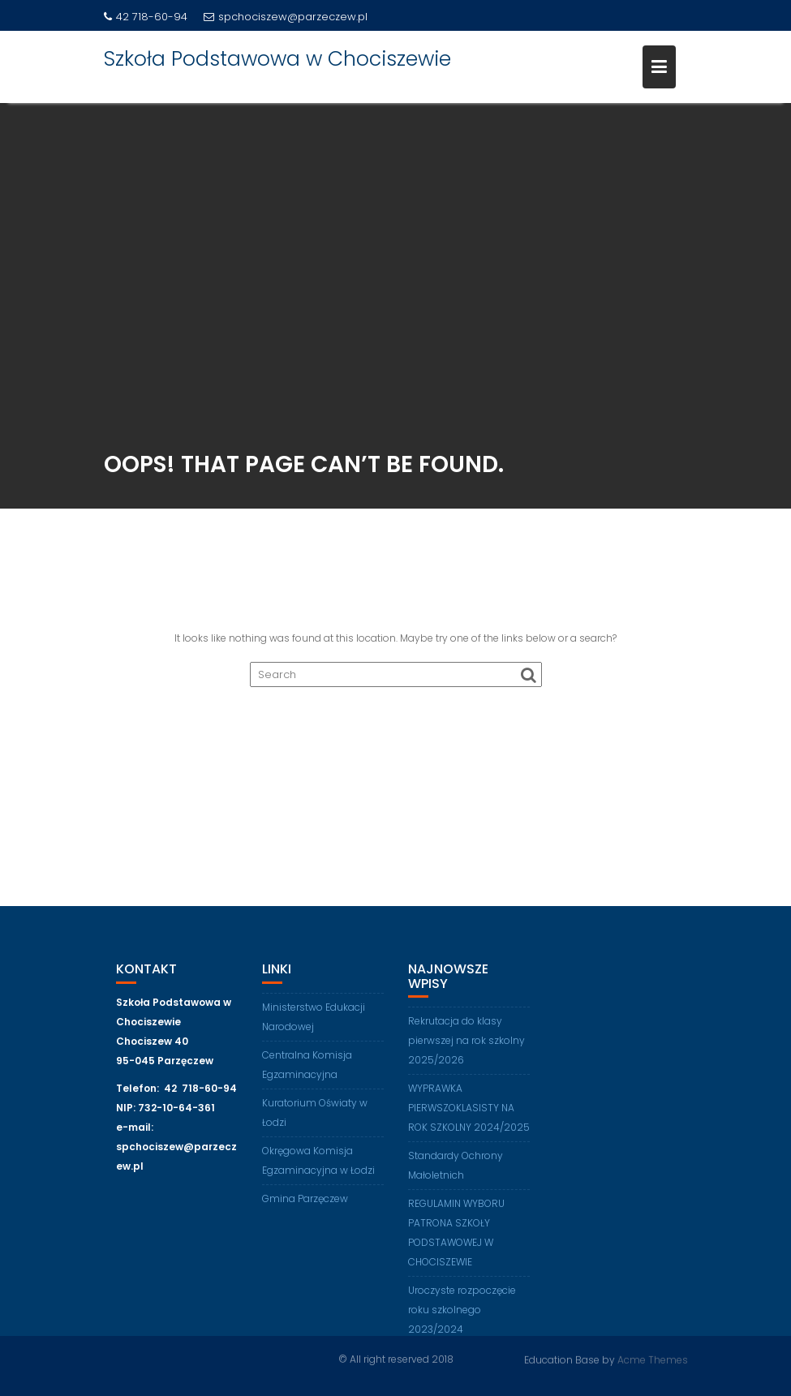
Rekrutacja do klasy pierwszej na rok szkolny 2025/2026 (466, 1046)
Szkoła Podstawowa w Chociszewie (277, 59)
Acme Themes (652, 1359)
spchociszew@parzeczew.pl (286, 16)
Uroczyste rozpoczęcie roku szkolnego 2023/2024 (462, 1316)
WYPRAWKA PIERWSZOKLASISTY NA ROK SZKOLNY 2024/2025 (469, 1114)
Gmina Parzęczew (305, 1204)
